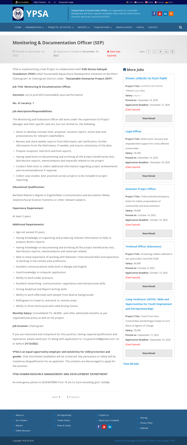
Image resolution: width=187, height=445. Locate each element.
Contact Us (104, 415)
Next (56, 397)
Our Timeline (21, 420)
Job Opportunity (64, 415)
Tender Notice (63, 420)
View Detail (148, 118)
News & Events (124, 27)
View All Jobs (131, 363)
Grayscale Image (66, 2)
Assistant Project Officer (140, 189)
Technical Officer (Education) (143, 246)
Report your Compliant (109, 420)
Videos (140, 27)
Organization (33, 27)
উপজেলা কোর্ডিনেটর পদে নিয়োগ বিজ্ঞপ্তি (146, 78)
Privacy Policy (146, 423)
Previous (73, 397)
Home (18, 27)
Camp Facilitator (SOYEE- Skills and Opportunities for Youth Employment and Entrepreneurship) (148, 304)
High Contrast (40, 2)
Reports (82, 27)
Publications (101, 27)
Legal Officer (133, 131)
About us (20, 415)
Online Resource (23, 430)
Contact (153, 27)
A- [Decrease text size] (55, 2)
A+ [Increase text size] (49, 2)
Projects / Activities (59, 27)
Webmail (144, 428)
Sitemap (144, 417)
